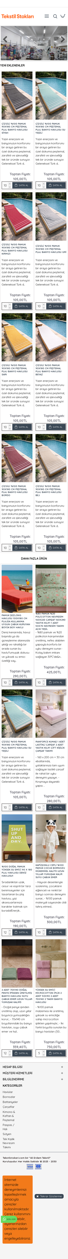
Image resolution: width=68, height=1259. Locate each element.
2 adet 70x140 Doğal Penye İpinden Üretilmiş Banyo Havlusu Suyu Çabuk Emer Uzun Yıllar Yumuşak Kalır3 (17, 996)
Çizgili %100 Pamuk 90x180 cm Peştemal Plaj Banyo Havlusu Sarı (15, 370)
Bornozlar (9, 1097)
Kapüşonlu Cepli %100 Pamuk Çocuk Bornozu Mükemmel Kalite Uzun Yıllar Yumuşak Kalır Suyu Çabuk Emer (50, 871)
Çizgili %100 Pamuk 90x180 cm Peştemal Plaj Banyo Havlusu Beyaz (48, 370)
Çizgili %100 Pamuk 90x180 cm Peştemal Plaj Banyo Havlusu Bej (48, 491)
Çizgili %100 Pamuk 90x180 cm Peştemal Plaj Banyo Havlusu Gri (51, 248)
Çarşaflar (9, 1107)
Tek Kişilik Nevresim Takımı (9, 1143)
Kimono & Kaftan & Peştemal (9, 1116)
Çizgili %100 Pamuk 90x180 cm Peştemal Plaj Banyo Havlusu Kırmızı (15, 249)
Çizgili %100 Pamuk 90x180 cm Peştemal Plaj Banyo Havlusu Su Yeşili (50, 128)
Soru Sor (9, 1219)
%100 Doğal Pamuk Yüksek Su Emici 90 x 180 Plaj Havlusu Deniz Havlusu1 (17, 871)
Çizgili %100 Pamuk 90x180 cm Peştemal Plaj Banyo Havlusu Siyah (15, 128)
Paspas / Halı (8, 1127)
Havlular (8, 1092)
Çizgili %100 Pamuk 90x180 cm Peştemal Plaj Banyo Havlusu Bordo (15, 491)
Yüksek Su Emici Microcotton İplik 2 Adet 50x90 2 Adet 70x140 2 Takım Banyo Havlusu (49, 996)
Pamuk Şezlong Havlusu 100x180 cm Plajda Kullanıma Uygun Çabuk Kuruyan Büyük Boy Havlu (16, 621)
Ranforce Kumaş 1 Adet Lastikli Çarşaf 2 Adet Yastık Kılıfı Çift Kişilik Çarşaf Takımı (50, 746)
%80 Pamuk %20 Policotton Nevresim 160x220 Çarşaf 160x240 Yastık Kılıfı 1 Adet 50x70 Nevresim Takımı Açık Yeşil (50, 621)
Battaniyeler (10, 1102)
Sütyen (7, 1134)
